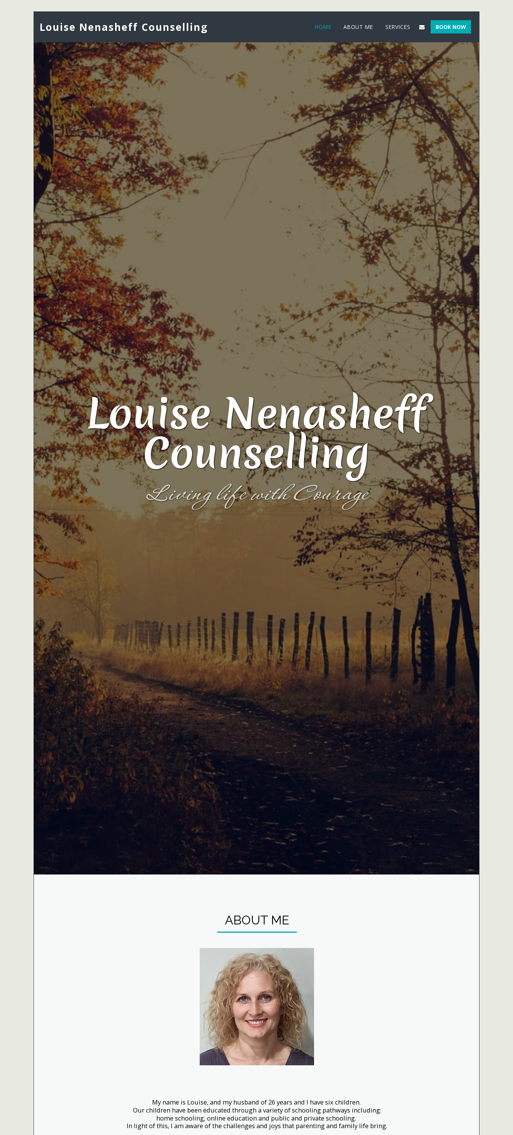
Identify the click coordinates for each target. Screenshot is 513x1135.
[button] (422, 27)
